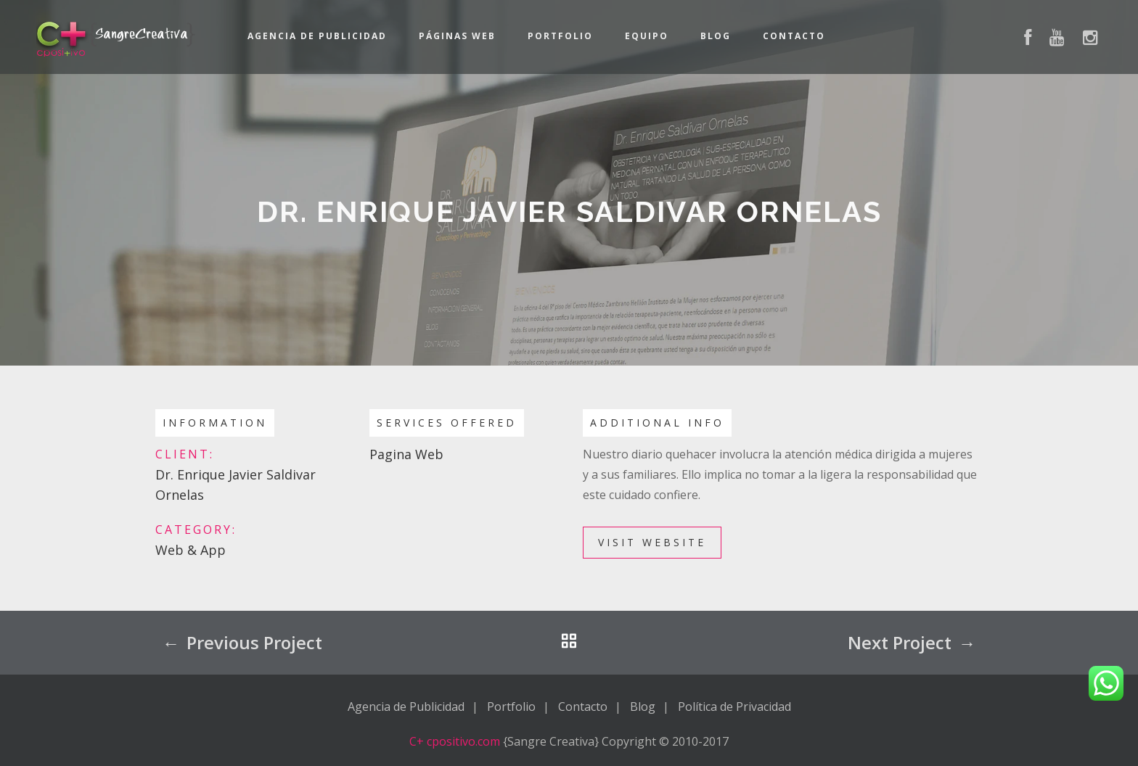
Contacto (794, 36)
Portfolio (560, 36)
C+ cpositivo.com (454, 741)
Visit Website (652, 542)
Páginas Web (457, 36)
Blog (715, 36)
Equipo (646, 36)
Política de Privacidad (734, 706)
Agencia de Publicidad (317, 36)
